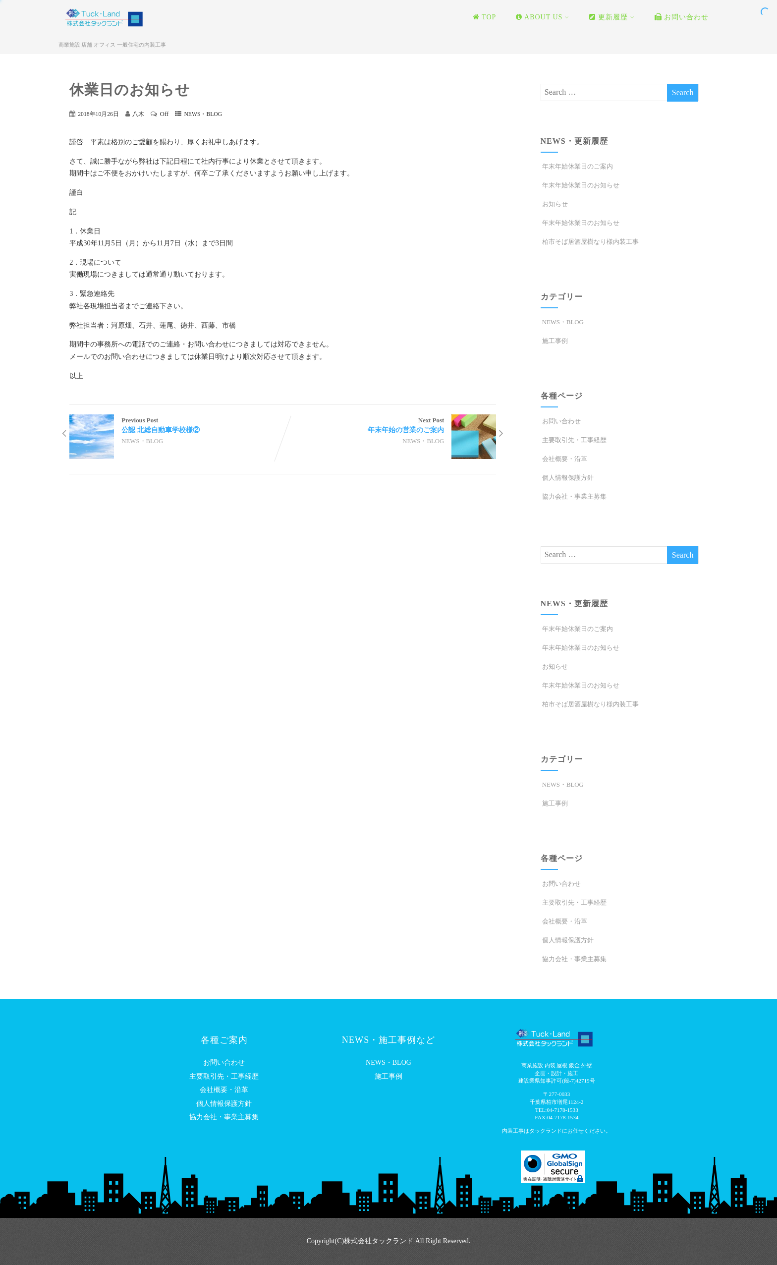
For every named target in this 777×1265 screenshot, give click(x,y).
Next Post (389, 426)
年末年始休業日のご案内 (577, 166)
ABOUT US (542, 17)
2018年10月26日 (98, 114)
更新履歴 (612, 17)
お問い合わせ (682, 17)
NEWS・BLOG (203, 114)
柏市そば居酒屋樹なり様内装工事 (590, 241)
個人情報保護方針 (567, 477)
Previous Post (175, 426)
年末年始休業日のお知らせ (580, 185)
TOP (484, 17)
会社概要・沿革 (564, 459)
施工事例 (554, 341)
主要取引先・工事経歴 (574, 440)
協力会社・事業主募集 (574, 496)
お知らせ (554, 204)
